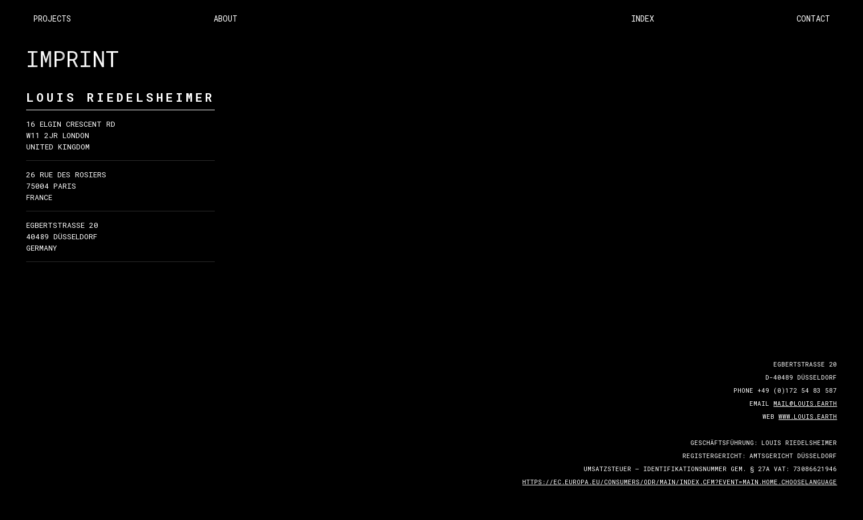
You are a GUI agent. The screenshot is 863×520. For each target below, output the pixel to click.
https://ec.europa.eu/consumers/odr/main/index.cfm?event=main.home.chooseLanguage (679, 481)
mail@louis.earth (805, 403)
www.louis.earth (807, 416)
